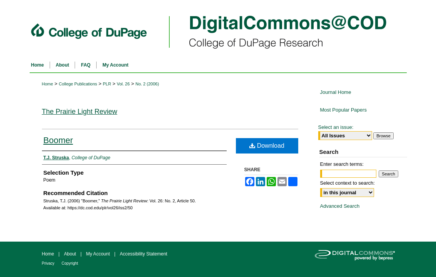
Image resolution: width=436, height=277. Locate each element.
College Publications (78, 84)
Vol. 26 (123, 84)
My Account (98, 254)
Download (266, 145)
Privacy (49, 263)
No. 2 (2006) (147, 84)
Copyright (70, 263)
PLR (107, 84)
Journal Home (335, 92)
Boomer (58, 140)
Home (47, 84)
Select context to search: (347, 183)
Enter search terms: (342, 164)
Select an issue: (336, 127)
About (70, 254)
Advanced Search (340, 206)
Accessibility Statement (143, 254)
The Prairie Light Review (79, 111)
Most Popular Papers (343, 110)
